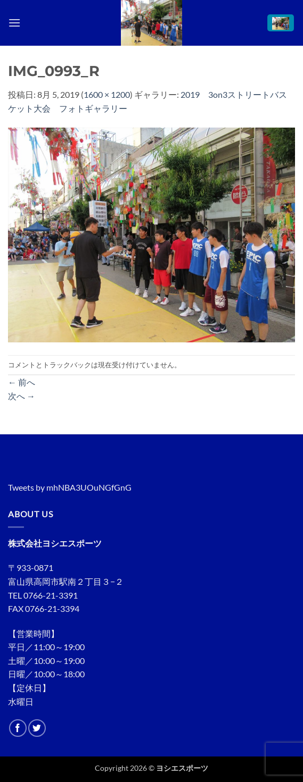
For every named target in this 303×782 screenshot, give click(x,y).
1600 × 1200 (107, 94)
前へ (21, 382)
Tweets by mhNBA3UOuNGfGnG (70, 487)
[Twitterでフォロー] (37, 728)
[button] (14, 23)
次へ (21, 396)
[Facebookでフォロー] (18, 728)
